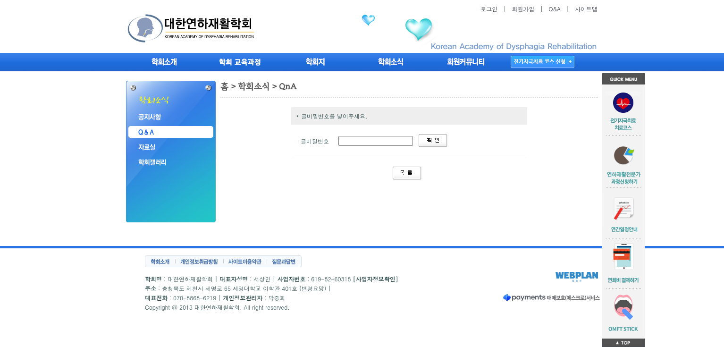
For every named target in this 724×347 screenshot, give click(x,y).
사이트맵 (586, 9)
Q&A (554, 9)
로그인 (488, 9)
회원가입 (523, 9)
